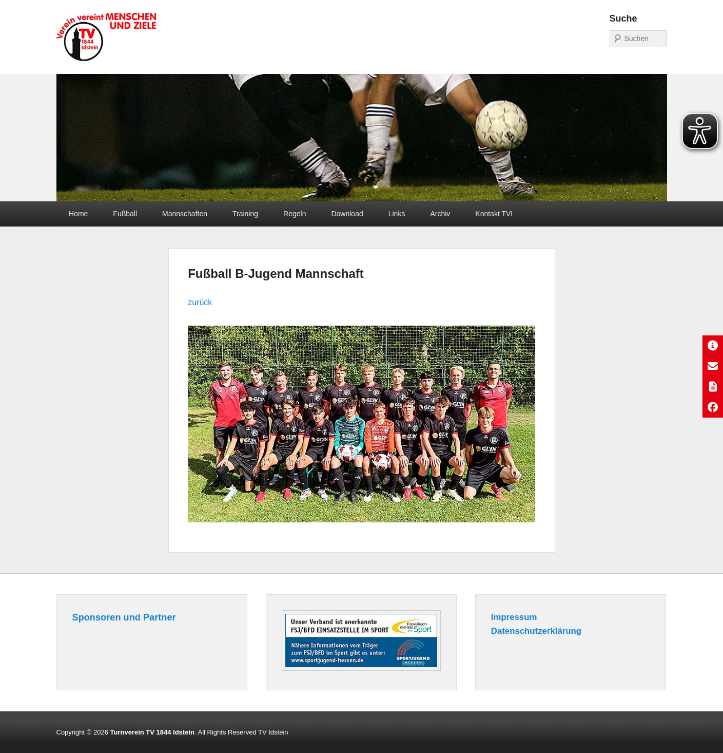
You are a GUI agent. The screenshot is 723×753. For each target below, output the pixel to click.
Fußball (125, 214)
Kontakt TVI (494, 214)
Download (347, 214)
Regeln (294, 214)
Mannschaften (184, 214)
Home (78, 214)
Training (245, 214)
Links (396, 214)
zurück (200, 302)
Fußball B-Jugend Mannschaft (276, 273)
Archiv (440, 214)
